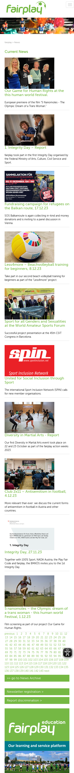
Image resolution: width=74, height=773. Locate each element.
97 (6, 659)
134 (61, 667)
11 (61, 633)
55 (6, 648)
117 (40, 663)
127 (26, 667)
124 (12, 667)
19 (33, 637)
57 (15, 648)
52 (55, 645)
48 (37, 645)
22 (46, 637)
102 (30, 659)
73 (24, 652)
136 (7, 671)
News (17, 42)
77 (41, 652)
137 (12, 671)
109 (66, 659)
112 (16, 663)
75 (33, 652)
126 (22, 667)
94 (55, 656)
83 (6, 656)
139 (21, 671)
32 (28, 641)
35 (41, 641)
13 (6, 637)
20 (37, 637)
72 (19, 652)
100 (20, 659)
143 (41, 671)
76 (37, 652)
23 (50, 637)
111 (11, 663)
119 (49, 663)
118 (45, 663)
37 (50, 641)
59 (24, 648)
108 (61, 659)
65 (50, 648)
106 (51, 659)
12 (65, 633)
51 (50, 645)
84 (10, 656)
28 (10, 641)
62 (37, 648)
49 (41, 645)
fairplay (8, 42)
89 (32, 656)
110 (7, 663)
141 (31, 671)
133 (56, 667)
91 (41, 656)
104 (40, 659)
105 (46, 659)
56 (10, 648)
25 (59, 637)
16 (19, 637)
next (46, 671)
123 (7, 667)
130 (41, 667)
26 (63, 637)
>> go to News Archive (24, 678)
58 (19, 648)
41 (6, 645)
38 (55, 641)
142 (36, 671)
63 (41, 648)
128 (31, 667)
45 (24, 645)
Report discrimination (23, 700)
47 (33, 645)
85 (15, 656)
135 (66, 667)
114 (26, 663)
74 (28, 652)
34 (37, 641)
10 (56, 633)
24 (55, 637)
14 (11, 637)
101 (25, 659)
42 (10, 645)
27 (6, 641)
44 (19, 645)
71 (15, 652)
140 (26, 671)
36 (46, 641)
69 (6, 652)
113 (21, 663)
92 (46, 656)
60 (28, 648)
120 (54, 663)
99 (15, 659)
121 (59, 663)
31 (24, 641)
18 (28, 637)
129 (36, 667)
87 (24, 656)
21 (41, 637)
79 (50, 652)
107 (56, 659)
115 (31, 663)
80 (55, 652)
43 (15, 645)
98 (10, 659)
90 (37, 656)
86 (19, 656)
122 (64, 663)
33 (32, 641)
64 (46, 648)
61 (33, 648)
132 (51, 667)
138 (16, 671)
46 (28, 645)
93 (50, 656)
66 (55, 648)
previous (10, 633)
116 (35, 663)
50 (46, 645)
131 (46, 667)
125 (17, 667)
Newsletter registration (24, 692)
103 (35, 659)
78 (46, 652)
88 (28, 656)
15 (15, 637)
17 (24, 637)
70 (10, 652)
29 (15, 641)
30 (19, 641)
